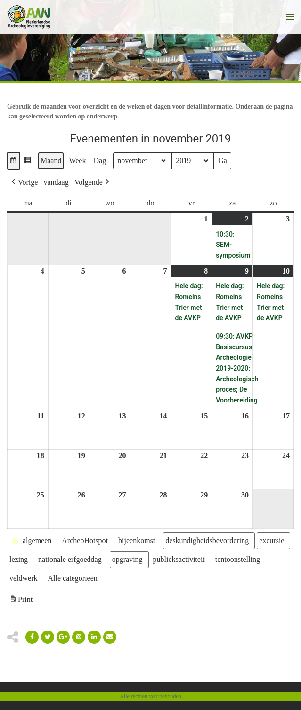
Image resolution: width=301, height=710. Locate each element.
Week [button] (77, 161)
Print (21, 600)
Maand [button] (51, 161)
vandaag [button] (55, 182)
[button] (13, 161)
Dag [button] (99, 161)
